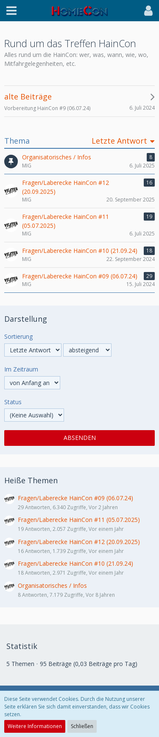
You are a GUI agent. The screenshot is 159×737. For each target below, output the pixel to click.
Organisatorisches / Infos (52, 585)
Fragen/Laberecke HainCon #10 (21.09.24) (75, 563)
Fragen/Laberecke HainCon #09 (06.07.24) (75, 498)
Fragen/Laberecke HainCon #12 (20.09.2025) (79, 542)
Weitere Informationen (35, 726)
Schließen (82, 726)
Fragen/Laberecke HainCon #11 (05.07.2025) (79, 520)
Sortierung (18, 336)
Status (13, 402)
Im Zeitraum (21, 369)
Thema (17, 141)
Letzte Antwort (119, 141)
